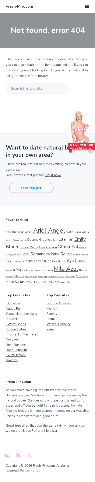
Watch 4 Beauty (58, 324)
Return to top (30, 471)
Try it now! (53, 175)
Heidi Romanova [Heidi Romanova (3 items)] (35, 254)
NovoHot (13, 339)
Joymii (50, 319)
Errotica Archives (58, 303)
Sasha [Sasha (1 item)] (61, 276)
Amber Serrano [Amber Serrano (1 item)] (24, 231)
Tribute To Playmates (22, 334)
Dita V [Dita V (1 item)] (54, 240)
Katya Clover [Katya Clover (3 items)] (75, 260)
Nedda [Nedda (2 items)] (19, 276)
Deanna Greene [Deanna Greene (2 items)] (38, 239)
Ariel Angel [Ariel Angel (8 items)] (49, 230)
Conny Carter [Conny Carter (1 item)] (13, 240)
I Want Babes (16, 324)
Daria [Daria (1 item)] (23, 240)
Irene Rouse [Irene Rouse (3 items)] (61, 254)
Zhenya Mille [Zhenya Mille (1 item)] (64, 282)
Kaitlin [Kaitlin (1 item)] (21, 261)
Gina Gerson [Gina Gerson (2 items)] (48, 247)
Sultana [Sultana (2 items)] (20, 281)
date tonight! (31, 188)
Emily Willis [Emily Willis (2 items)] (29, 247)
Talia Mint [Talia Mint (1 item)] (32, 282)
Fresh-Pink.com (19, 6)
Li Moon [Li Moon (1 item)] (30, 270)
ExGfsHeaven (16, 355)
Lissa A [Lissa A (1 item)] (39, 270)
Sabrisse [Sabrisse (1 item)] (52, 276)
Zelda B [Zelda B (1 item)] (52, 282)
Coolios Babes (16, 329)
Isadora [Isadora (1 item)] (76, 254)
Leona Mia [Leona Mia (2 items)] (13, 269)
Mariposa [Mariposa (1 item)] (48, 270)
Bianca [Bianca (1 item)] (85, 231)
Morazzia (12, 319)
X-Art (50, 329)
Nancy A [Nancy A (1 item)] (83, 270)
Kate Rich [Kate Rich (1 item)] (57, 261)
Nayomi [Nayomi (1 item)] (9, 276)
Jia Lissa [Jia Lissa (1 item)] (12, 261)
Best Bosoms (16, 345)
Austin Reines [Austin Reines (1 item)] (73, 231)
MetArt (51, 308)
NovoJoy (12, 360)
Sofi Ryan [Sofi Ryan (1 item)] (70, 276)
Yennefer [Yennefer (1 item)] (43, 282)
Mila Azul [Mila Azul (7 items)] (66, 269)
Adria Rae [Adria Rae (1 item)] (11, 231)
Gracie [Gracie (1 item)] (82, 247)
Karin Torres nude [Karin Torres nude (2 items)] (38, 261)
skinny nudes (20, 395)
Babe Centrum (16, 350)
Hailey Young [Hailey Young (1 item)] (12, 254)
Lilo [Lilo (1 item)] (23, 270)
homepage (53, 64)
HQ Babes (13, 303)
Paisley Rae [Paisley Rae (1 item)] (31, 276)
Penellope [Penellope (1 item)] (43, 276)
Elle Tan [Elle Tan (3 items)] (65, 239)
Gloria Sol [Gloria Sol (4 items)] (68, 247)
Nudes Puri (13, 308)
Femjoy (51, 314)
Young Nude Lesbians (21, 314)
